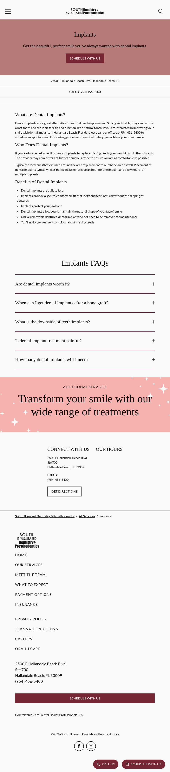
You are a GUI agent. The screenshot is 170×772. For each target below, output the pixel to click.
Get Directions (64, 491)
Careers (23, 639)
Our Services (29, 565)
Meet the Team (30, 574)
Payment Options (33, 594)
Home (21, 555)
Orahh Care (27, 649)
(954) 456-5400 (90, 92)
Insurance (26, 604)
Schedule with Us (85, 58)
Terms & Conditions (36, 629)
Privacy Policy (31, 619)
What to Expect (31, 584)
